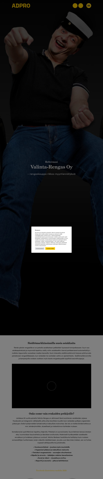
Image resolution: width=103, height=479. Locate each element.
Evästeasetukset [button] (40, 248)
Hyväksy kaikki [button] (50, 248)
